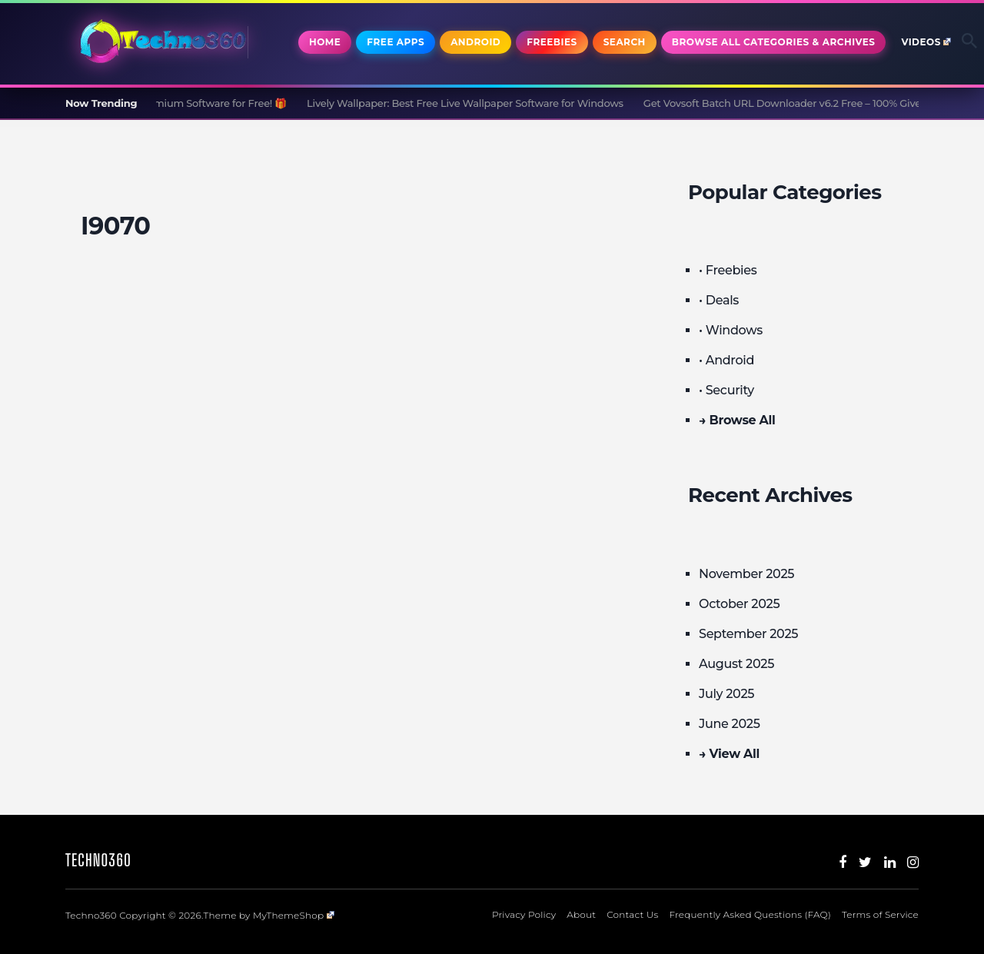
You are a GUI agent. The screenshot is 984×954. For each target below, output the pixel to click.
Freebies (552, 42)
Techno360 (98, 859)
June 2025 (729, 723)
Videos (926, 42)
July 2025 (726, 693)
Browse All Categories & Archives (774, 42)
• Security (726, 390)
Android (475, 42)
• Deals (719, 300)
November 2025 (746, 574)
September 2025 (748, 634)
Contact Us (632, 914)
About (581, 914)
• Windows (731, 330)
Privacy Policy (524, 914)
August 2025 (736, 663)
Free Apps (395, 42)
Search (624, 42)
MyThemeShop (293, 915)
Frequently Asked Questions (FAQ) (750, 914)
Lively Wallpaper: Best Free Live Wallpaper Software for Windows (469, 103)
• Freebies (727, 270)
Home (325, 42)
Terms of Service (880, 914)
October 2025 (739, 604)
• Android (726, 360)
